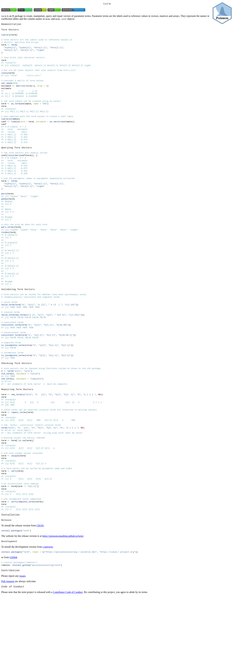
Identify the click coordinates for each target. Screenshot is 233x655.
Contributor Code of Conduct (68, 651)
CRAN (40, 581)
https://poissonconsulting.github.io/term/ (63, 592)
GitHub (13, 614)
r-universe (48, 603)
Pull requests (7, 639)
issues (22, 634)
